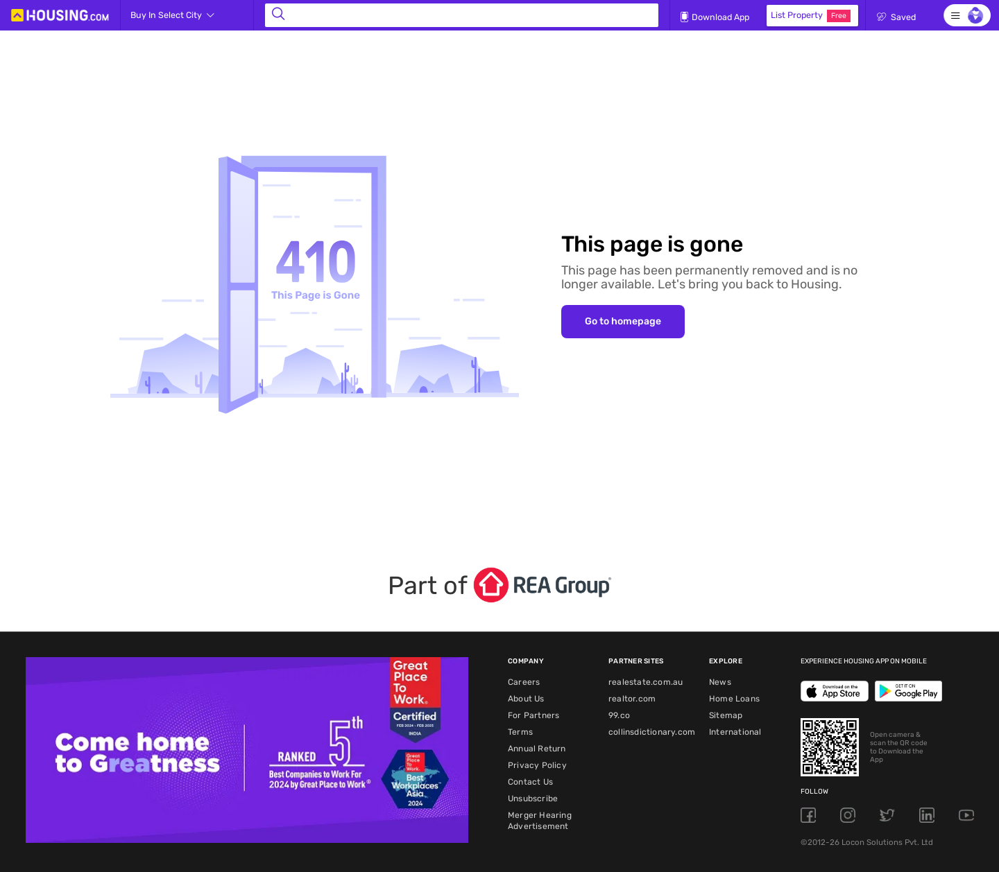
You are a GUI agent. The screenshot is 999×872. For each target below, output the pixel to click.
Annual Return (537, 748)
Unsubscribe (533, 798)
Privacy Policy (537, 765)
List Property (811, 16)
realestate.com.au (645, 682)
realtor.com (632, 699)
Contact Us (530, 782)
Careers (524, 682)
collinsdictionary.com (651, 732)
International (735, 732)
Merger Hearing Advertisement (540, 820)
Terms (520, 732)
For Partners (533, 715)
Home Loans (734, 699)
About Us (526, 699)
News (720, 682)
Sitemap (725, 715)
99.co (619, 715)
